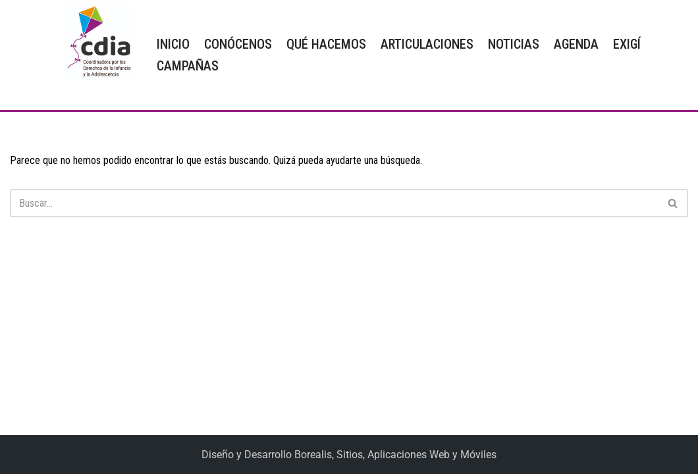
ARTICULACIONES (427, 44)
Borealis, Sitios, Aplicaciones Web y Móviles (395, 454)
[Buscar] (334, 203)
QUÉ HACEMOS (326, 44)
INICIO (173, 44)
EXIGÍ (627, 44)
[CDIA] (96, 42)
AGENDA (576, 44)
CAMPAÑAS (188, 66)
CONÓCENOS (238, 44)
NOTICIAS (513, 44)
